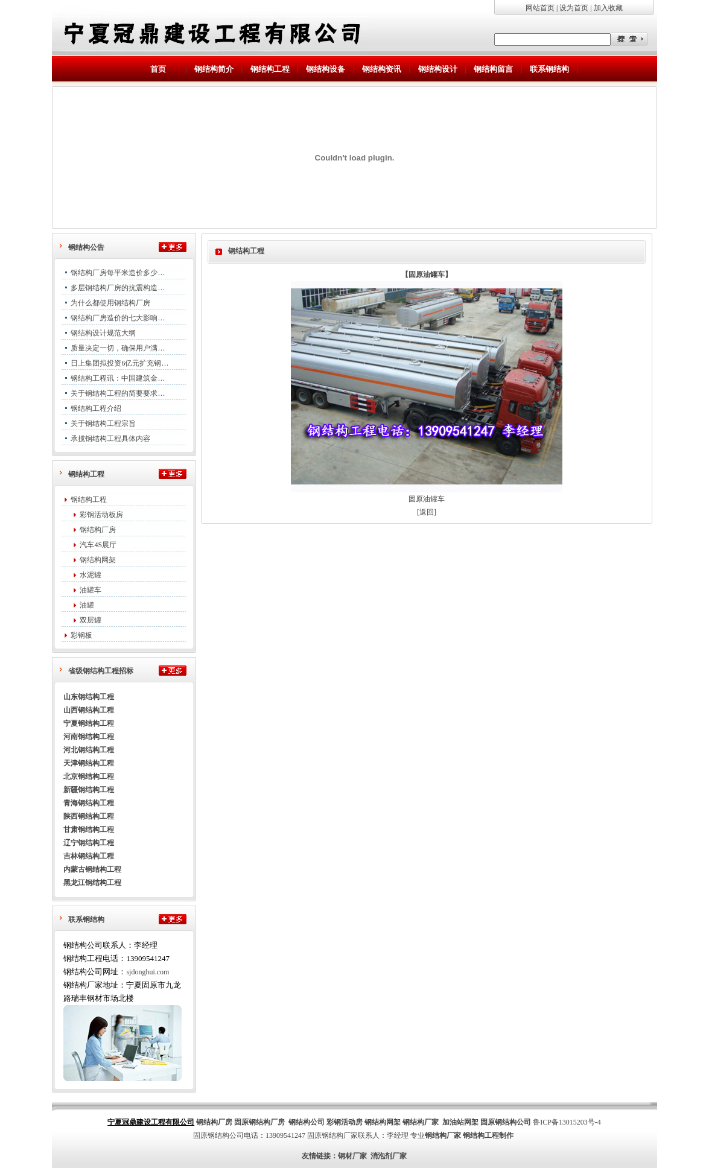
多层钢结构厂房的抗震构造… (118, 288)
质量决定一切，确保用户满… (118, 348)
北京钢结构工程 (88, 776)
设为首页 (573, 8)
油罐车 (90, 590)
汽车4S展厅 (98, 545)
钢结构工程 (89, 499)
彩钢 (333, 1122)
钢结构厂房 (98, 529)
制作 (506, 1135)
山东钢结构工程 (88, 697)
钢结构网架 (98, 560)
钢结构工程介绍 (96, 408)
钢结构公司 (306, 1122)
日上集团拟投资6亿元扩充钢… (119, 363)
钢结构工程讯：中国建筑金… (118, 378)
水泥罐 (90, 575)
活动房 (352, 1122)
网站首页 (540, 8)
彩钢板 (81, 635)
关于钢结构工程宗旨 (103, 423)
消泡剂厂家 (388, 1156)
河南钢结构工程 (88, 736)
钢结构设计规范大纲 (103, 333)
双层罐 (90, 620)
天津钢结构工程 (88, 763)
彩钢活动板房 (101, 514)
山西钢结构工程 (88, 710)
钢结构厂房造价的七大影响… (118, 318)
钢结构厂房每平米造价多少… (118, 272)
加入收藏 (608, 8)
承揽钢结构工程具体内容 (110, 438)
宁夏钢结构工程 (88, 723)
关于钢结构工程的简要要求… (118, 393)
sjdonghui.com (147, 972)
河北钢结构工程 (88, 750)
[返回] (426, 512)
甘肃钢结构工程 (88, 829)
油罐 (87, 605)
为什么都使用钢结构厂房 (110, 303)
